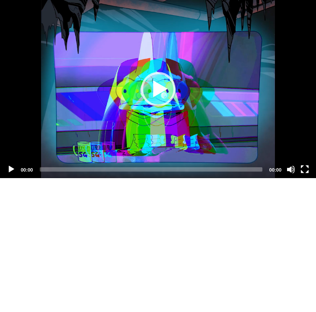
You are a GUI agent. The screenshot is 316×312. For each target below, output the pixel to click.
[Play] (11, 169)
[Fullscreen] (304, 169)
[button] (158, 89)
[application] (158, 89)
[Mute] (291, 169)
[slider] (151, 169)
